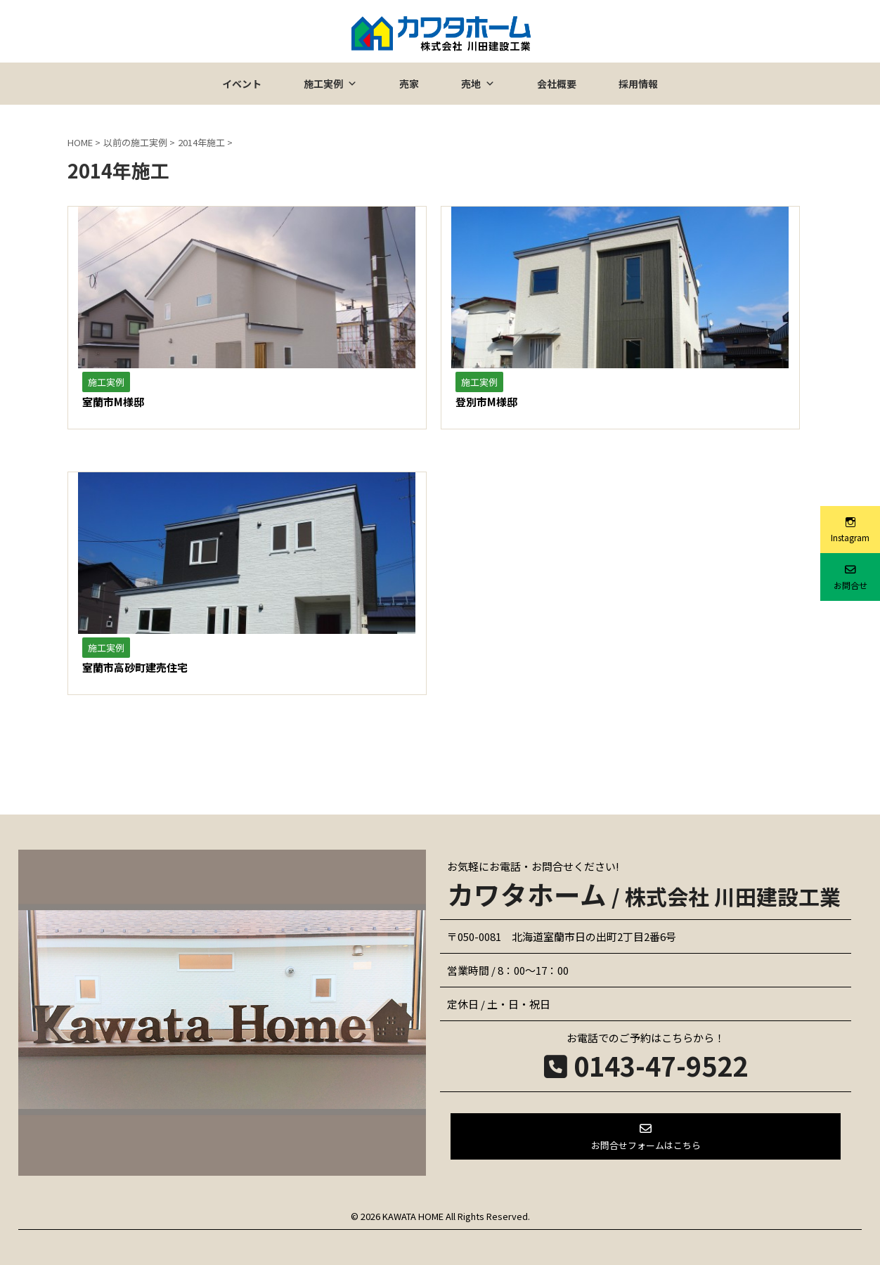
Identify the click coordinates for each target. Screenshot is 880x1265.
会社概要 (556, 84)
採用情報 (638, 84)
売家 (409, 84)
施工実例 (330, 84)
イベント (241, 84)
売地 (478, 84)
